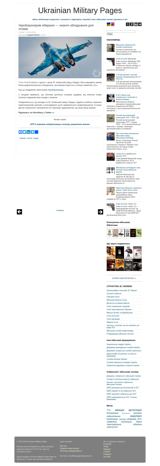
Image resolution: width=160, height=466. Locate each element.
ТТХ (109, 410)
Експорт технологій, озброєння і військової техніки (120, 383)
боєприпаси (112, 413)
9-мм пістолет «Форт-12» (126, 204)
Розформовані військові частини (120, 334)
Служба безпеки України (117, 359)
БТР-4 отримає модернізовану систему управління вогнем (60, 124)
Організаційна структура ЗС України (122, 290)
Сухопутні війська (114, 293)
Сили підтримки (113, 319)
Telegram (107, 449)
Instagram (107, 454)
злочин (29, 138)
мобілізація (44, 19)
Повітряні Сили (113, 297)
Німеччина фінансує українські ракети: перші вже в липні (128, 189)
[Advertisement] (60, 182)
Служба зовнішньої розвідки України (122, 362)
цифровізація (112, 427)
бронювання (126, 413)
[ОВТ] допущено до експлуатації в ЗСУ (123, 388)
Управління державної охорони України (123, 365)
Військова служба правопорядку (120, 331)
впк (93, 19)
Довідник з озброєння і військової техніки (124, 376)
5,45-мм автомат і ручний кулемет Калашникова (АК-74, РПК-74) (128, 77)
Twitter (106, 447)
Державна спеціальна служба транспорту (124, 351)
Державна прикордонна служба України (123, 347)
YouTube (106, 457)
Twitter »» (49, 112)
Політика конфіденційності (71, 451)
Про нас (63, 446)
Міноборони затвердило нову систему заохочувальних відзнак (128, 170)
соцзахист (65, 19)
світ (126, 19)
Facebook (107, 444)
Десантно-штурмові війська (118, 303)
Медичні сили (112, 322)
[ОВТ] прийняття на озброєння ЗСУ (121, 391)
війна (34, 19)
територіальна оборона (124, 424)
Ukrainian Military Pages (80, 10)
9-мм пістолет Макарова (126, 59)
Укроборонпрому (55, 90)
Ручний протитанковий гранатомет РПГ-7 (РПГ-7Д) (127, 116)
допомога (118, 19)
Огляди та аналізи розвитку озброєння (123, 379)
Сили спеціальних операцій (118, 306)
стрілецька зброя (131, 421)
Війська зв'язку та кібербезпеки (120, 313)
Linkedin (106, 452)
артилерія (135, 410)
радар (35, 138)
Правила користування (69, 448)
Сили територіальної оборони (119, 309)
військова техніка (104, 19)
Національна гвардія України (119, 344)
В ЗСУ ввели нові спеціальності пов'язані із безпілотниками (126, 97)
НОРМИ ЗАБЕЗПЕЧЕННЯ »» (124, 278)
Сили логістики (113, 316)
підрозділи (76, 19)
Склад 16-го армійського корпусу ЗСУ (126, 155)
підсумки (122, 419)
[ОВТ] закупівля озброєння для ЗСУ (121, 394)
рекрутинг (54, 19)
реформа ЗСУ (134, 419)
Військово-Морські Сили (117, 300)
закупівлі (87, 19)
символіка (112, 421)
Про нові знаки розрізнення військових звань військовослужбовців (127, 135)
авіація (23, 138)
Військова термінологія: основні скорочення (126, 46)
